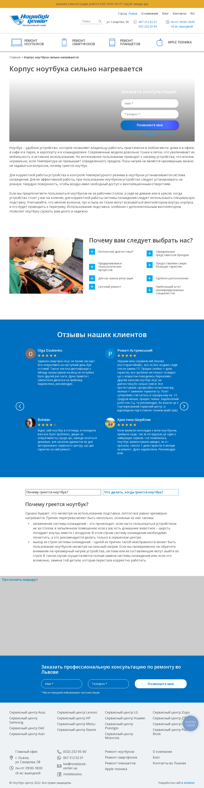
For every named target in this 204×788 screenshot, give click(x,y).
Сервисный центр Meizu (76, 724)
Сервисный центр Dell (26, 728)
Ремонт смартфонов (83, 42)
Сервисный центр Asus (27, 712)
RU (192, 13)
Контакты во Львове (169, 763)
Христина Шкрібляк (134, 419)
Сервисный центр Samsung (23, 720)
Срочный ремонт (105, 286)
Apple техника (180, 42)
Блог (165, 13)
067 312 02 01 (148, 22)
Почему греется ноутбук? (47, 492)
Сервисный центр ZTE (170, 718)
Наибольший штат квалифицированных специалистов (165, 290)
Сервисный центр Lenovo (77, 712)
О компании (149, 13)
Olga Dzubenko (50, 350)
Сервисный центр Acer (27, 734)
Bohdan (44, 419)
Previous (19, 406)
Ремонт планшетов (130, 42)
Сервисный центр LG (121, 712)
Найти (100, 21)
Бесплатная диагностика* (111, 251)
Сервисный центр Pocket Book (172, 731)
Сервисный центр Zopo (171, 712)
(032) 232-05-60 (74, 751)
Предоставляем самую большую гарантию (167, 265)
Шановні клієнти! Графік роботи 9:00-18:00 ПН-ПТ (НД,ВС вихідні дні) (102, 4)
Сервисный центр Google (172, 724)
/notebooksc (72, 774)
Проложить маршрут (20, 579)
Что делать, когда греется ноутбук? (133, 492)
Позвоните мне (150, 125)
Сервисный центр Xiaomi (76, 729)
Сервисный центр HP (73, 718)
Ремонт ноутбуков (34, 42)
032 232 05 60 (148, 26)
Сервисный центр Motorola (119, 736)
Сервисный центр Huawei (125, 718)
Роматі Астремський (134, 350)
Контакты (179, 13)
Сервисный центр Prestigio (119, 726)
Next (184, 406)
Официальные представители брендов (168, 253)
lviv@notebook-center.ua (75, 766)
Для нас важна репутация (111, 278)
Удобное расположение (167, 278)
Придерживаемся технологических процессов (105, 267)
